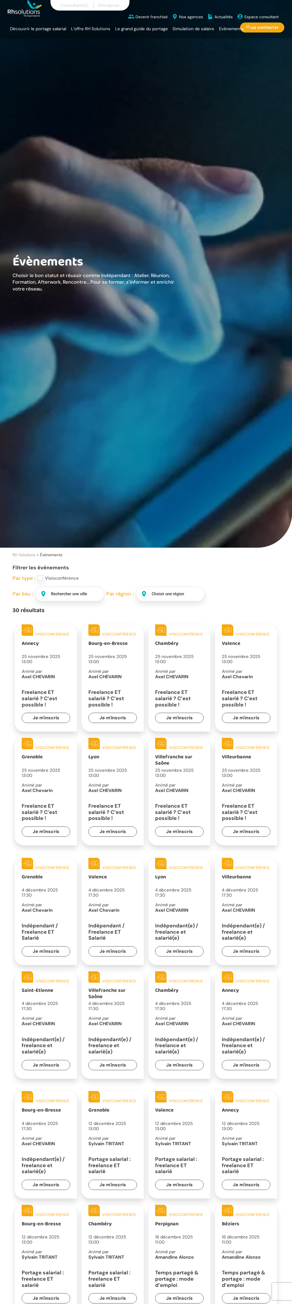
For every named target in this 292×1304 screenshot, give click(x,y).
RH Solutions (24, 554)
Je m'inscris (46, 718)
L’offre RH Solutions (90, 29)
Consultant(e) (74, 5)
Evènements (231, 29)
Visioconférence (62, 578)
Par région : (120, 593)
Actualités (223, 16)
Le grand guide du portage (141, 29)
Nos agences (191, 16)
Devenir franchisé (151, 16)
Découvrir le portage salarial (38, 29)
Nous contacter (262, 27)
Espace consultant (261, 16)
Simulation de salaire (193, 29)
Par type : (24, 578)
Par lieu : (23, 593)
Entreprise (108, 5)
